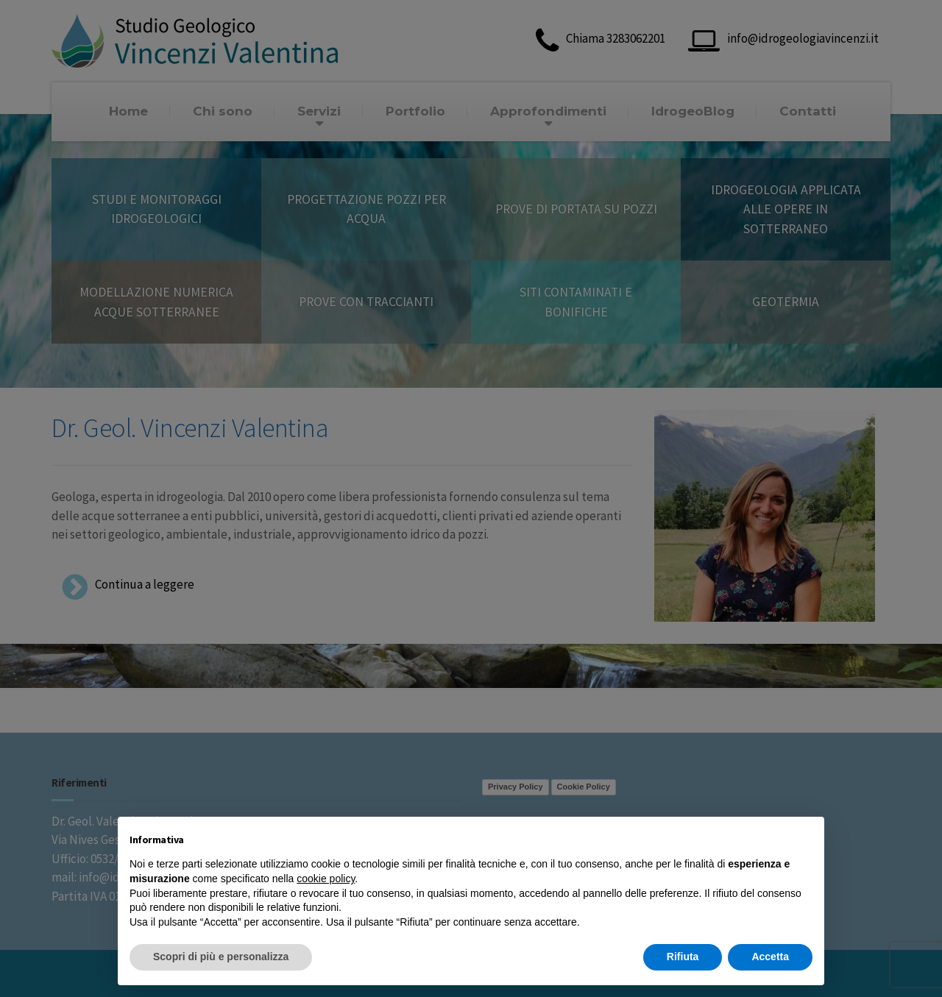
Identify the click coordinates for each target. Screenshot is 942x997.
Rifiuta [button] (683, 956)
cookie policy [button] (326, 878)
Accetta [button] (770, 956)
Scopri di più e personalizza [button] (220, 956)
